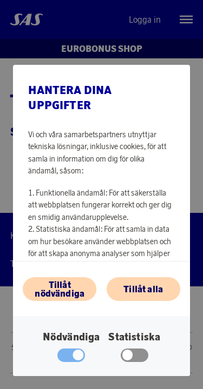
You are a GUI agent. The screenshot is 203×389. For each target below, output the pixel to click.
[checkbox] (134, 358)
